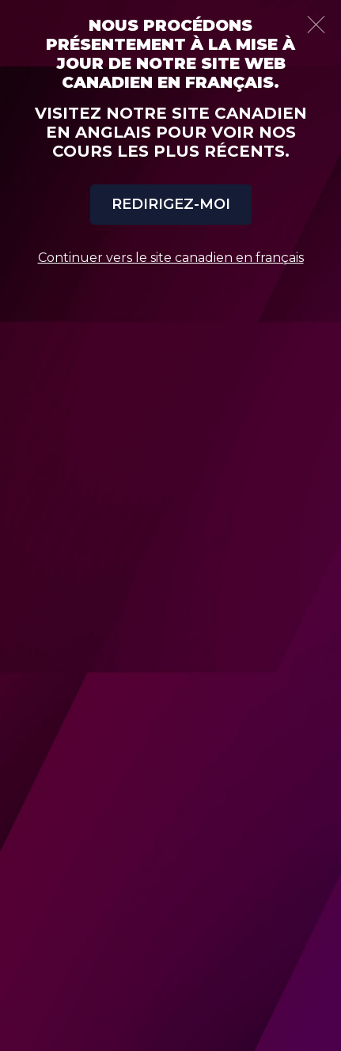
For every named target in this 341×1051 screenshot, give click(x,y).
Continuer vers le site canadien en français (171, 257)
